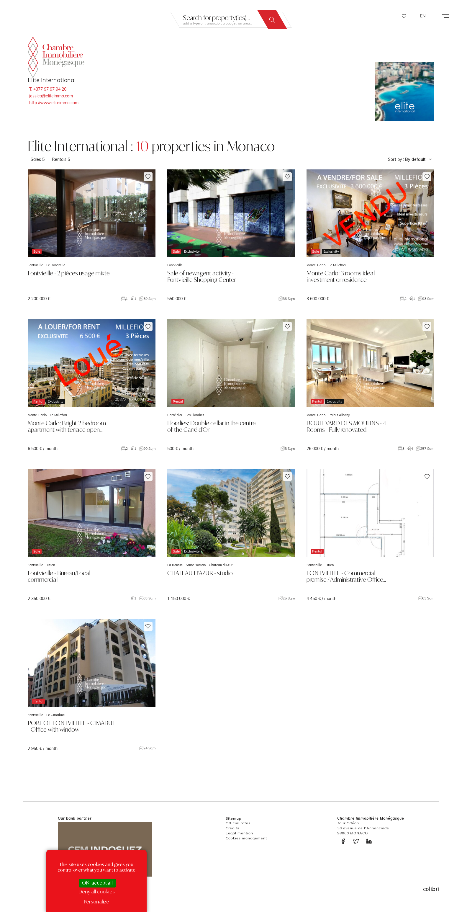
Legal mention (239, 833)
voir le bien (91, 235)
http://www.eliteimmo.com (53, 102)
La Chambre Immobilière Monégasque (56, 55)
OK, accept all (97, 883)
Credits (232, 828)
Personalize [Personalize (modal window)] (96, 902)
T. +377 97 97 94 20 (47, 89)
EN (422, 16)
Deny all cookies (96, 892)
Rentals (61, 159)
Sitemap (233, 818)
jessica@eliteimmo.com (51, 96)
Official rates (238, 823)
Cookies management (246, 838)
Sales (38, 159)
